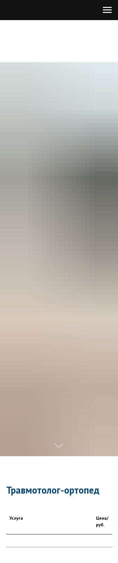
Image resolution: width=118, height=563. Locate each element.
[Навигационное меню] (107, 10)
